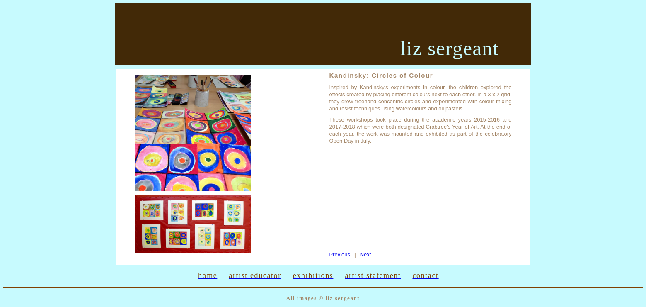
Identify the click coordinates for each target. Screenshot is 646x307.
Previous (340, 254)
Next (365, 254)
